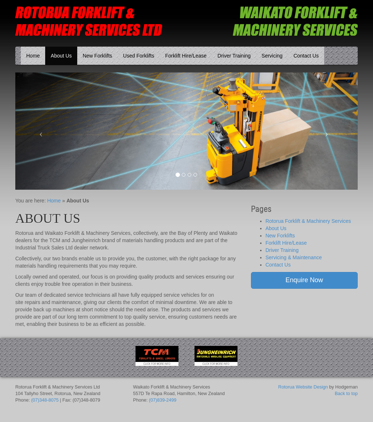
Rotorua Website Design (303, 387)
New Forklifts (97, 56)
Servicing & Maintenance (294, 257)
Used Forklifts (138, 56)
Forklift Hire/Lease (186, 56)
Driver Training (234, 56)
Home (33, 56)
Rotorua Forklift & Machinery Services (308, 221)
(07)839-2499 (163, 400)
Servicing (272, 56)
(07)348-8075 (45, 400)
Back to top (346, 393)
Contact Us (306, 56)
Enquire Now (304, 280)
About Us (61, 56)
